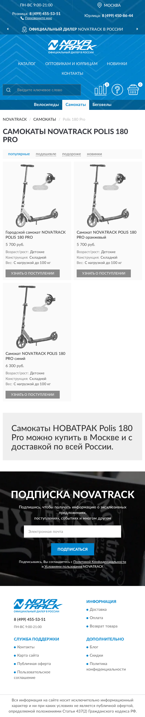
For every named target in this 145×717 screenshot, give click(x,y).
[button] (36, 17)
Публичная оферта (34, 664)
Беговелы (101, 105)
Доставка (98, 610)
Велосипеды (46, 105)
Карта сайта (28, 656)
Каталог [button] (27, 64)
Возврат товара (104, 626)
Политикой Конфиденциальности (99, 561)
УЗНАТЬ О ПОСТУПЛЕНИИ (32, 273)
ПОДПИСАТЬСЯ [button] (73, 550)
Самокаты (76, 105)
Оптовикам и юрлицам (71, 64)
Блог (94, 647)
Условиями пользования (63, 566)
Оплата (96, 618)
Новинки (117, 64)
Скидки (96, 656)
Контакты (72, 74)
